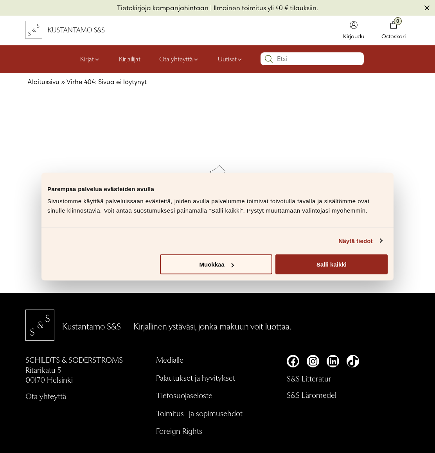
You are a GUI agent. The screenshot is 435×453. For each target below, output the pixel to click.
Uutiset (227, 59)
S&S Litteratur (309, 378)
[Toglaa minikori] (393, 30)
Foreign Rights (179, 430)
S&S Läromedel (311, 394)
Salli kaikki (331, 264)
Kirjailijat (129, 59)
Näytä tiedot (356, 240)
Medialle (169, 359)
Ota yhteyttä (176, 59)
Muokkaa (217, 264)
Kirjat (87, 59)
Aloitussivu (43, 82)
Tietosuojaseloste (184, 395)
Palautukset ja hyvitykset (195, 377)
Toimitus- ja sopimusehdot (199, 413)
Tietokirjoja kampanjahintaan (163, 8)
